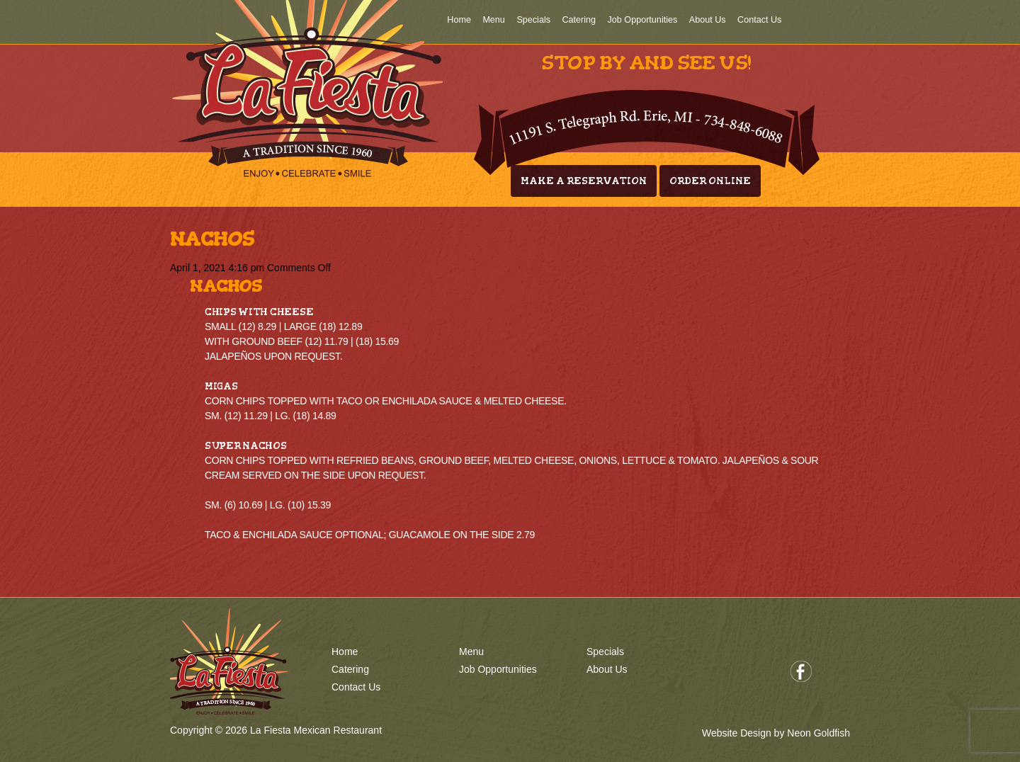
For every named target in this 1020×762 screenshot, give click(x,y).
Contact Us (759, 20)
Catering (579, 20)
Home (459, 20)
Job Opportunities (643, 20)
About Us (707, 20)
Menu (493, 20)
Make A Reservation (584, 181)
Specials (533, 20)
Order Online (710, 181)
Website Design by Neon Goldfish (776, 733)
